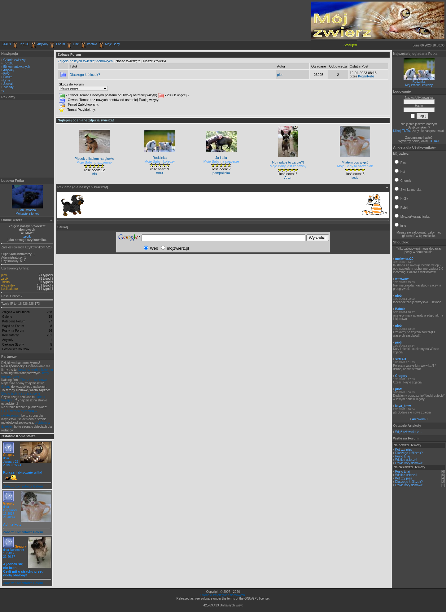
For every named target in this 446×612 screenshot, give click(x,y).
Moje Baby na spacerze (221, 161)
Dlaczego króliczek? (85, 74)
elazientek (8, 285)
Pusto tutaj (402, 456)
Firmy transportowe (33, 380)
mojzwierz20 (404, 258)
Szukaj (8, 83)
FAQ (6, 73)
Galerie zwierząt (14, 60)
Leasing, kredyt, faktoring (35, 369)
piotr (4, 275)
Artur (159, 173)
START (6, 44)
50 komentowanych (16, 66)
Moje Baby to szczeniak (94, 162)
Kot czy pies (403, 449)
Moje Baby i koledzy (159, 161)
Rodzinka (419, 81)
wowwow (402, 279)
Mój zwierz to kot (26, 213)
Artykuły (42, 44)
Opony (5, 386)
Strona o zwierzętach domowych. (223, 595)
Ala (94, 174)
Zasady (8, 87)
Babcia (400, 309)
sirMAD (400, 359)
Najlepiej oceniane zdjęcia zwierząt (86, 120)
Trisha (5, 282)
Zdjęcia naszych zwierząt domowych (85, 61)
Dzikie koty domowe (409, 463)
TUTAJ (434, 141)
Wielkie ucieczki (406, 459)
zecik (27, 236)
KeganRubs (366, 76)
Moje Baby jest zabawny (288, 166)
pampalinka (221, 173)
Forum (60, 44)
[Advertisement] (74, 20)
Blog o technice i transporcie (20, 393)
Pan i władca (27, 210)
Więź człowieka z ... (408, 432)
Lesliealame (9, 289)
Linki (76, 44)
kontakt (92, 44)
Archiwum (419, 419)
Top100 (24, 44)
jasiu (355, 177)
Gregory (8, 455)
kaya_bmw (403, 406)
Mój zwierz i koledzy (419, 85)
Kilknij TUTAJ (402, 131)
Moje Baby (112, 44)
